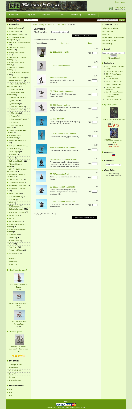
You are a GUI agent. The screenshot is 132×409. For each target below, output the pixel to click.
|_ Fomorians (13, 122)
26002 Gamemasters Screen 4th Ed (113, 119)
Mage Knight (13, 247)
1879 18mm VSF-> (15, 197)
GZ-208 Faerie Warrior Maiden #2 (63, 147)
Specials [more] (110, 105)
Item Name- (65, 43)
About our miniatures (110, 28)
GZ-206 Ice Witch (57, 119)
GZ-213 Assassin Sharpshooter (62, 187)
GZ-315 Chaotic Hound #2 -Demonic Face (18, 321)
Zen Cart (82, 407)
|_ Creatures (13, 101)
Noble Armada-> (14, 193)
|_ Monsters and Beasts (17, 119)
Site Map (12, 377)
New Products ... (14, 261)
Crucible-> (12, 238)
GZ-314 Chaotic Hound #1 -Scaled (18, 303)
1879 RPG (12, 200)
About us (106, 34)
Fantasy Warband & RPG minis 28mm (52, 25)
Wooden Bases (14, 31)
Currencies (109, 161)
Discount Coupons (15, 380)
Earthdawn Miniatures (16, 182)
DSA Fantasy (76, 14)
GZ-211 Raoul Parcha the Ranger (63, 159)
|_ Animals (13, 116)
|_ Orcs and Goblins (16, 107)
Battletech (61, 14)
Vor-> (10, 244)
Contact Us (12, 374)
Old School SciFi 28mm (17, 78)
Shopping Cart (120, 8)
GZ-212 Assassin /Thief (59, 174)
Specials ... (12, 258)
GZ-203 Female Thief (58, 77)
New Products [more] (18, 270)
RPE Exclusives (14, 206)
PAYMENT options (109, 40)
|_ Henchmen (14, 104)
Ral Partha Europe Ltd (65, 407)
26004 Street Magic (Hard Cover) (113, 140)
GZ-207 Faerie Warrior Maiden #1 (63, 134)
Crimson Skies (14, 215)
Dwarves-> (12, 155)
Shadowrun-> (13, 235)
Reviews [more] (16, 332)
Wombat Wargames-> (16, 81)
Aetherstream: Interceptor (17, 185)
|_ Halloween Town (15, 110)
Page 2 (11, 389)
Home (116, 2)
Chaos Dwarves (14, 149)
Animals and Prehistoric (17, 212)
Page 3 (11, 393)
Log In (123, 2)
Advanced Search (114, 58)
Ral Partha (92, 14)
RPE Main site (14, 14)
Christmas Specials (15, 28)
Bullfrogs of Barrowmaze (17, 145)
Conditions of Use (15, 371)
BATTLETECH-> (14, 221)
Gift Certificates (14, 253)
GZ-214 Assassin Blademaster (62, 202)
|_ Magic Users (14, 89)
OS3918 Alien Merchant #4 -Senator (18, 285)
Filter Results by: (40, 32)
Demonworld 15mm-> (16, 34)
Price (90, 43)
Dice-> (11, 203)
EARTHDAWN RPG (15, 179)
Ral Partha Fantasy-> (16, 209)
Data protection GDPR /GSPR (113, 37)
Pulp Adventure (14, 241)
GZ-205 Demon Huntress (60, 105)
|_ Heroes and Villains (16, 97)
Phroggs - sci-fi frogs (16, 250)
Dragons (11, 218)
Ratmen (11, 158)
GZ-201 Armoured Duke (59, 52)
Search (107, 49)
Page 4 (11, 396)
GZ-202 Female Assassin (60, 66)
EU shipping (107, 44)
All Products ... (14, 264)
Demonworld (46, 14)
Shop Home (30, 14)
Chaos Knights (14, 152)
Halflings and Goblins (16, 161)
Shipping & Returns (15, 365)
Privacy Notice (14, 368)
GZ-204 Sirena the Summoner (62, 91)
